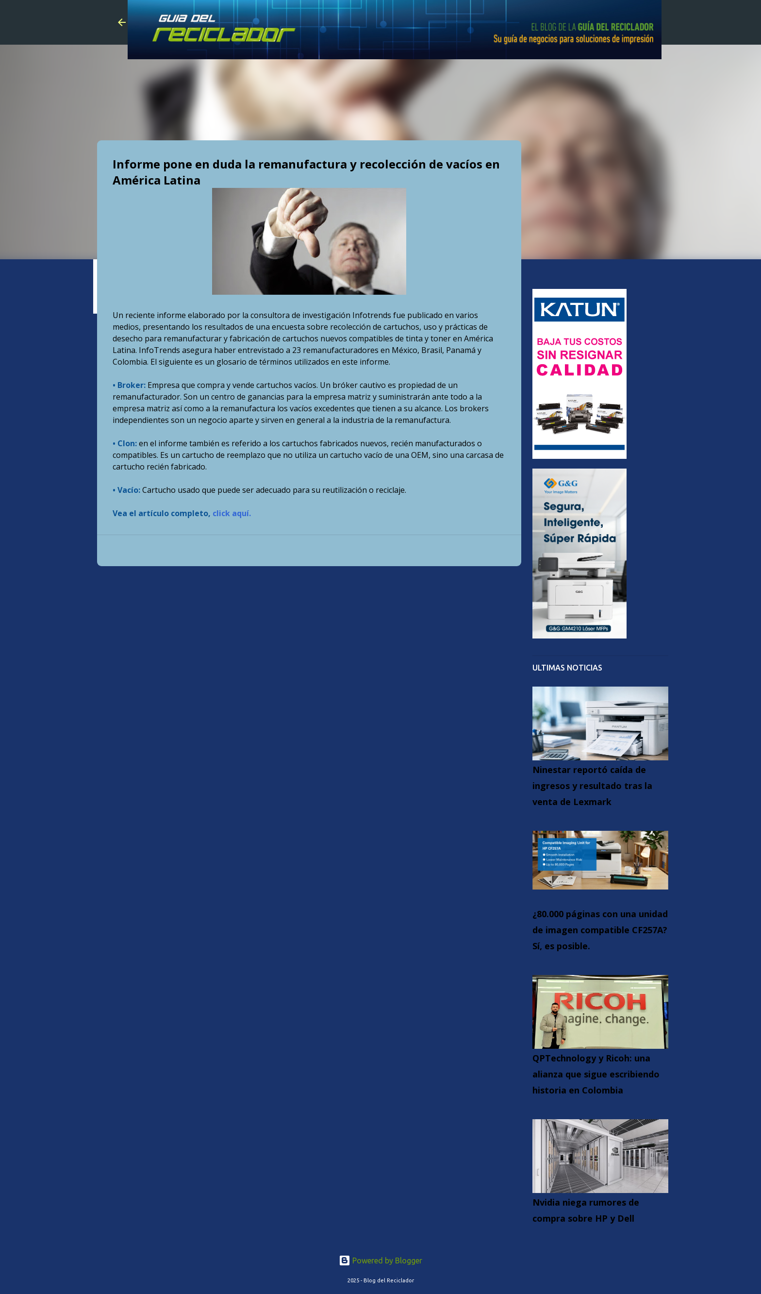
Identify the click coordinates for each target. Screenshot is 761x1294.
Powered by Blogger (380, 1260)
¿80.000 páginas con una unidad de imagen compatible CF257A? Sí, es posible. (600, 930)
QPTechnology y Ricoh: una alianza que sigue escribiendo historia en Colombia (596, 1074)
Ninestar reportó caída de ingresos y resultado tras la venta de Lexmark (592, 785)
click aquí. (232, 513)
